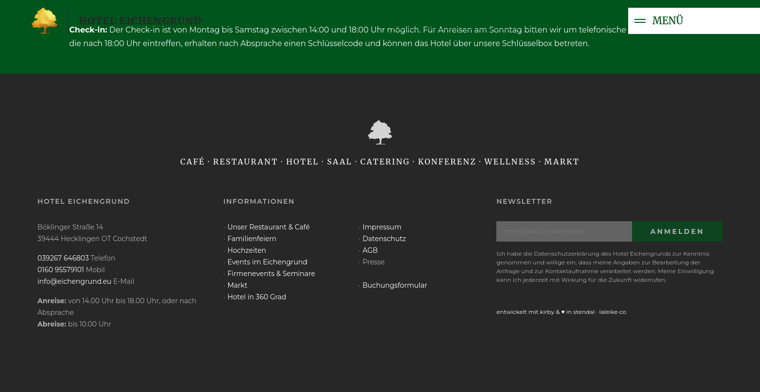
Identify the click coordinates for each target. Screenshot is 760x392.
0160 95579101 (60, 269)
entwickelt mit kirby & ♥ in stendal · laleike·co (561, 311)
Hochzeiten (246, 250)
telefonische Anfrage (465, 20)
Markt (237, 285)
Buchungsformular (395, 285)
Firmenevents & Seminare (271, 273)
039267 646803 (63, 258)
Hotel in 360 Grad (256, 297)
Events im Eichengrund (267, 262)
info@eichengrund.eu (74, 281)
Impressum (382, 227)
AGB (370, 250)
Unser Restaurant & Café (268, 227)
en (592, 20)
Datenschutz (384, 238)
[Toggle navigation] (640, 20)
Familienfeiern (251, 238)
